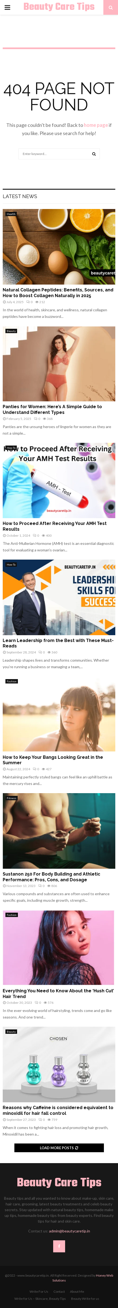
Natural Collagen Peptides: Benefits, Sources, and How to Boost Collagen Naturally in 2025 (58, 292)
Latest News (20, 196)
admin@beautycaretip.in (69, 1231)
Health (11, 214)
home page (96, 125)
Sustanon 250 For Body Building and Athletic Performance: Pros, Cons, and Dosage (51, 876)
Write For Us (39, 1291)
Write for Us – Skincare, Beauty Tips (40, 1299)
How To (11, 447)
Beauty (11, 331)
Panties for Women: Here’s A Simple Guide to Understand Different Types (52, 409)
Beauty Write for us (85, 1299)
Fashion (12, 681)
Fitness (11, 798)
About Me (77, 1291)
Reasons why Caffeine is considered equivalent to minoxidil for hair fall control (58, 1110)
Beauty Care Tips (59, 7)
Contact (59, 1291)
